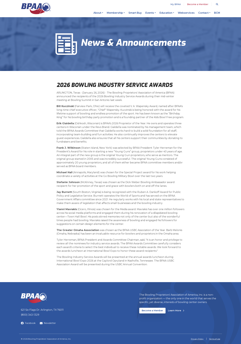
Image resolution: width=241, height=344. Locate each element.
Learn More (176, 310)
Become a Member (197, 4)
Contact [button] (203, 12)
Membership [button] (115, 12)
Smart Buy (135, 12)
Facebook (28, 323)
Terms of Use (214, 339)
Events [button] (149, 12)
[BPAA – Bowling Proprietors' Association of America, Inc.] (36, 8)
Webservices (186, 12)
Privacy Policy (197, 339)
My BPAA (175, 4)
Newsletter (48, 323)
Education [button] (166, 12)
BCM (217, 12)
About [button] (97, 12)
